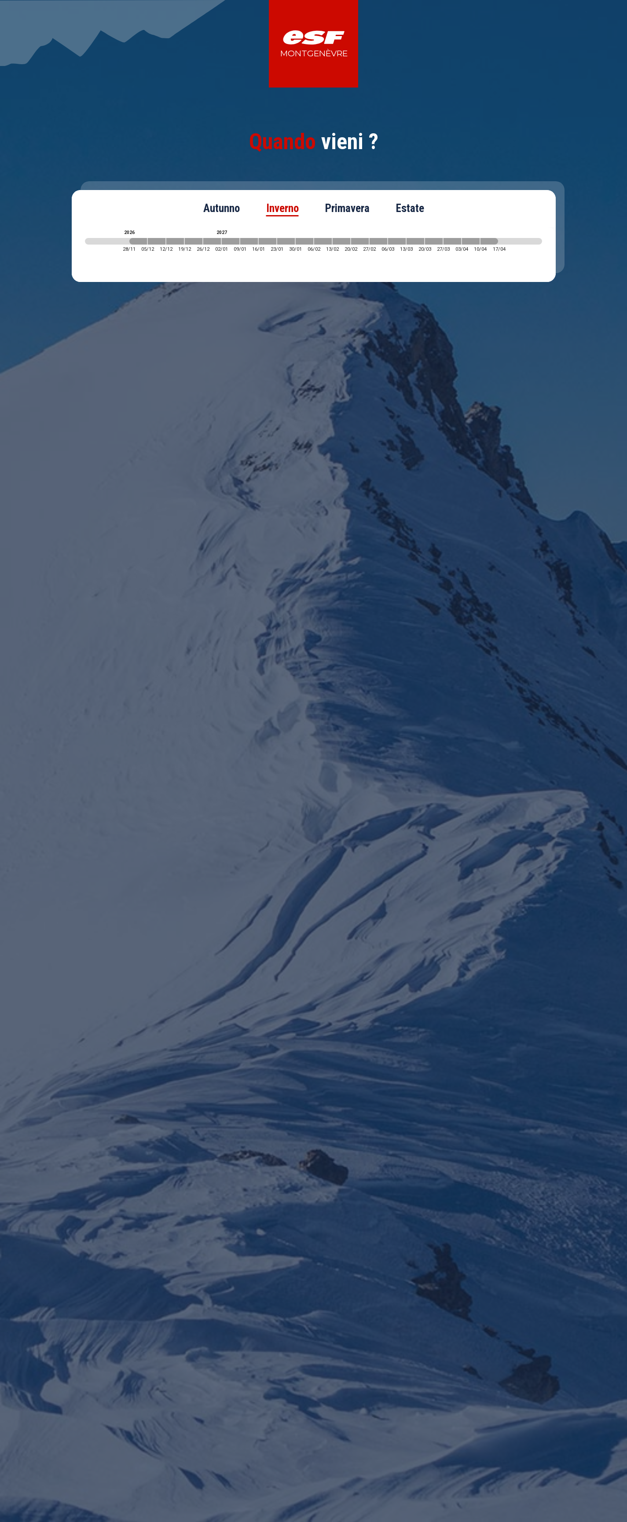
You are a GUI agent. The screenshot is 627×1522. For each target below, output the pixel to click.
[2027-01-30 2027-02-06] (304, 241)
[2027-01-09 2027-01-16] (249, 241)
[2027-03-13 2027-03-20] (415, 241)
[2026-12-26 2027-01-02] (212, 241)
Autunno (221, 208)
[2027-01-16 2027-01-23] (267, 241)
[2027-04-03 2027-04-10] (471, 241)
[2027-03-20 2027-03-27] (434, 241)
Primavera (347, 208)
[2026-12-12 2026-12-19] (175, 241)
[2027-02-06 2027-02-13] (323, 241)
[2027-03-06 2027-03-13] (397, 241)
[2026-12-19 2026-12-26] (193, 241)
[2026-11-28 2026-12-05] (138, 241)
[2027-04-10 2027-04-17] (489, 241)
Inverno (282, 208)
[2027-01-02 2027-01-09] (230, 241)
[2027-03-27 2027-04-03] (452, 241)
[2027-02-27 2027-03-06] (378, 241)
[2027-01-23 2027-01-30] (286, 241)
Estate (410, 208)
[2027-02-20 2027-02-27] (360, 241)
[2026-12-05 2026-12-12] (156, 241)
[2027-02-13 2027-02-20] (341, 241)
